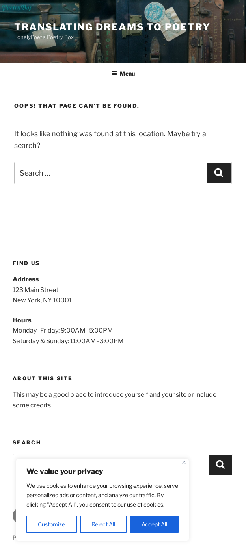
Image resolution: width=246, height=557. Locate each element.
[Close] (184, 462)
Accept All (154, 524)
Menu (123, 73)
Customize (51, 524)
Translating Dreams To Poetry (112, 27)
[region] (102, 500)
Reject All (103, 524)
